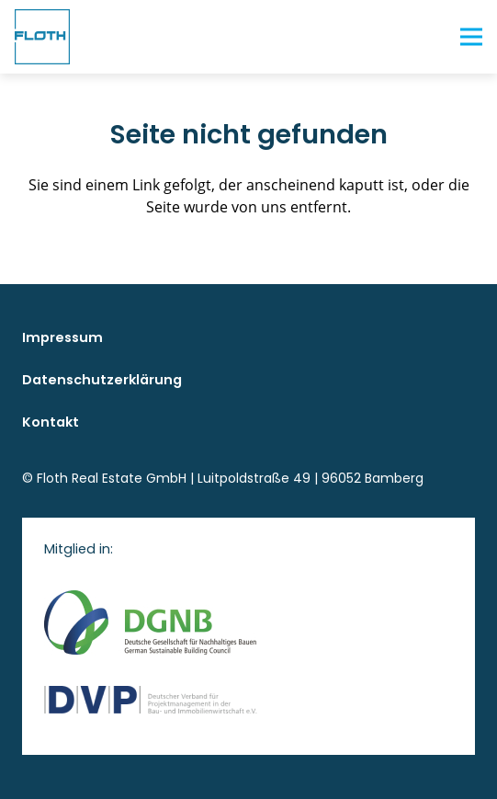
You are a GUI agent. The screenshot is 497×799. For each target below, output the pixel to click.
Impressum (62, 337)
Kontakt (50, 422)
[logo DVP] (248, 699)
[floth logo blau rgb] (42, 36)
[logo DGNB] (248, 622)
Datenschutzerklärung (102, 380)
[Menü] (471, 37)
